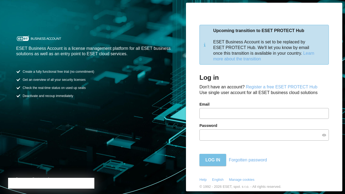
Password (208, 125)
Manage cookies (241, 180)
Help (203, 180)
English (218, 180)
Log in (212, 160)
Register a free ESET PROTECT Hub (281, 87)
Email (204, 104)
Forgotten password (248, 160)
